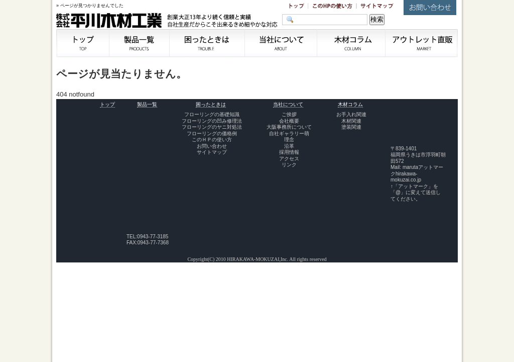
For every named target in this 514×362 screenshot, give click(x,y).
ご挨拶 (289, 114)
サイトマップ (212, 152)
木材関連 (351, 121)
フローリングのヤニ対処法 (212, 127)
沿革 (289, 146)
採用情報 (289, 152)
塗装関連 (351, 127)
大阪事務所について (289, 127)
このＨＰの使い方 (212, 139)
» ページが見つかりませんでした (89, 5)
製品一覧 (147, 104)
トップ (107, 104)
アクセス (289, 158)
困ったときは (211, 104)
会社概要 (289, 121)
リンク (289, 164)
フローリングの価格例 (212, 133)
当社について (288, 104)
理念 (289, 139)
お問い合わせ (212, 146)
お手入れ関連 (351, 114)
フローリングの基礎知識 (211, 114)
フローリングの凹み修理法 (212, 121)
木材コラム (350, 104)
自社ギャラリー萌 (289, 133)
